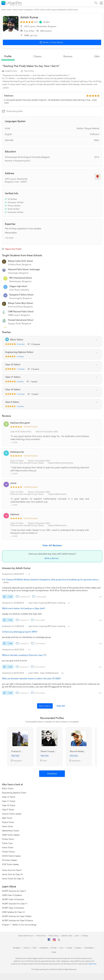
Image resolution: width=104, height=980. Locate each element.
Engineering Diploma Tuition (14, 792)
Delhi (35, 948)
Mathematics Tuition (10, 830)
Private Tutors (8, 839)
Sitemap (85, 936)
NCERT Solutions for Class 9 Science (17, 920)
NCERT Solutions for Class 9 (14, 891)
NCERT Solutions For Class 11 (14, 903)
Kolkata (69, 948)
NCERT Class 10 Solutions (13, 899)
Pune (61, 948)
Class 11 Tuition (8, 801)
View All (61, 706)
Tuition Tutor (7, 843)
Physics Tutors (8, 822)
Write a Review (51, 558)
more (14, 442)
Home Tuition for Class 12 (13, 878)
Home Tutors (7, 826)
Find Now (52, 773)
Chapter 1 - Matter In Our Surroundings (19, 924)
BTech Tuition (7, 788)
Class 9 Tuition (8, 809)
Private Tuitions (8, 851)
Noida (54, 952)
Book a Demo (45, 706)
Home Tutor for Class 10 (12, 874)
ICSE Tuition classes (10, 864)
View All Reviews (52, 545)
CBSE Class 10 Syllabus (12, 895)
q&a (97, 56)
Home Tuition (7, 847)
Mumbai (53, 948)
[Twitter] (59, 940)
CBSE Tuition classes (10, 835)
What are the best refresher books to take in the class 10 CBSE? (31, 678)
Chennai (27, 948)
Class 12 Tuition (8, 797)
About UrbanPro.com (25, 936)
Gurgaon (78, 948)
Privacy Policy (53, 936)
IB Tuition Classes (9, 860)
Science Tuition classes (11, 814)
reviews (67, 56)
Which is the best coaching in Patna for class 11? (24, 655)
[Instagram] (54, 941)
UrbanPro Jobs (66, 936)
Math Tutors (7, 818)
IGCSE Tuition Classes (11, 856)
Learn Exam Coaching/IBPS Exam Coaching (47, 603)
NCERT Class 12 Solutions (13, 908)
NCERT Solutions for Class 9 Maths (16, 916)
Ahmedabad (88, 948)
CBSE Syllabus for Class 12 (13, 912)
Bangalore (16, 948)
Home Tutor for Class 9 (12, 870)
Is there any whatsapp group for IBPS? (19, 631)
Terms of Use (41, 936)
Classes (37, 56)
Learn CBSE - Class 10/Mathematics (43, 673)
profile (8, 56)
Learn (77, 936)
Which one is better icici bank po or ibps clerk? (23, 608)
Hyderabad (44, 948)
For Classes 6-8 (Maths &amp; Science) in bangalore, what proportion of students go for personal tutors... (51, 579)
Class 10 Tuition (17, 523)
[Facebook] (49, 940)
